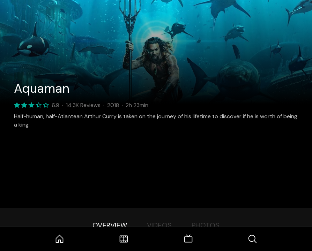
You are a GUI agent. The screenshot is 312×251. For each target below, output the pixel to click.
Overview (109, 225)
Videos (159, 225)
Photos (206, 225)
